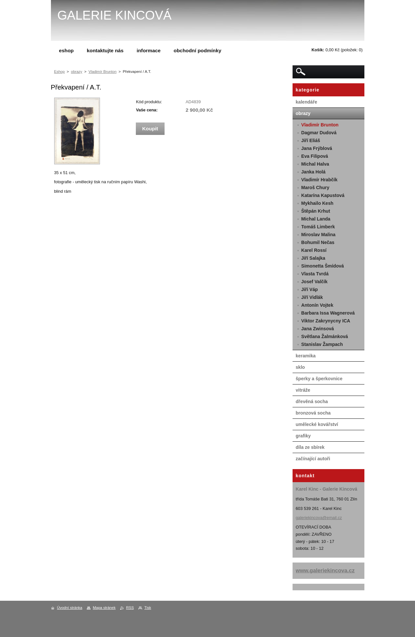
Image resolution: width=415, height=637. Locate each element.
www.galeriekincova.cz (325, 570)
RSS (130, 608)
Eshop (59, 72)
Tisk (147, 608)
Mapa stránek (104, 608)
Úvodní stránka (69, 608)
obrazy (76, 72)
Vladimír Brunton (102, 72)
